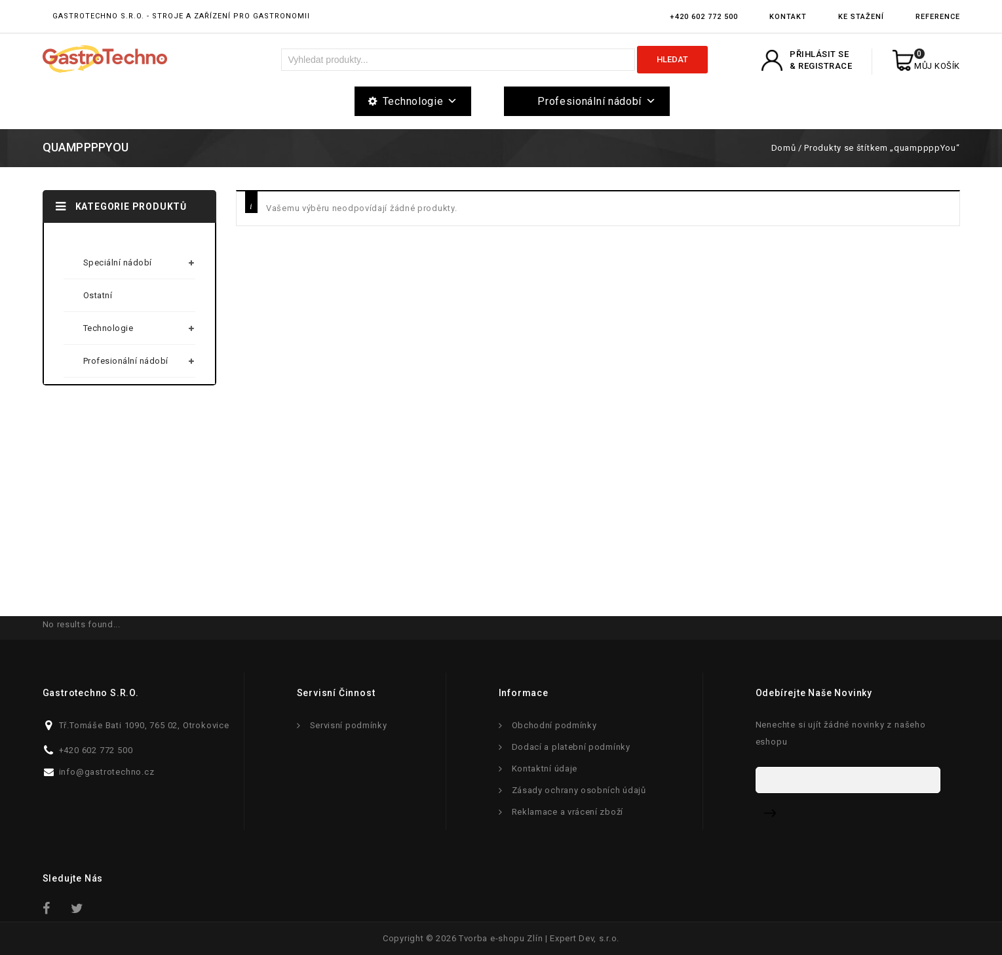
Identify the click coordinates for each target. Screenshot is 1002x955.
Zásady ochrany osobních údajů (579, 790)
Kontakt (788, 16)
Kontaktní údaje (545, 768)
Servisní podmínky (348, 725)
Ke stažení (861, 16)
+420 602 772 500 (704, 16)
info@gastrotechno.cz (107, 772)
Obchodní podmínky (554, 725)
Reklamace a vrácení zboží (568, 812)
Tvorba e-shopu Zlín (501, 938)
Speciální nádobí (117, 262)
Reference (937, 16)
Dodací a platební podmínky (571, 747)
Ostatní (98, 295)
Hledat (672, 59)
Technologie (420, 101)
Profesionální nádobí (597, 101)
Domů (783, 148)
